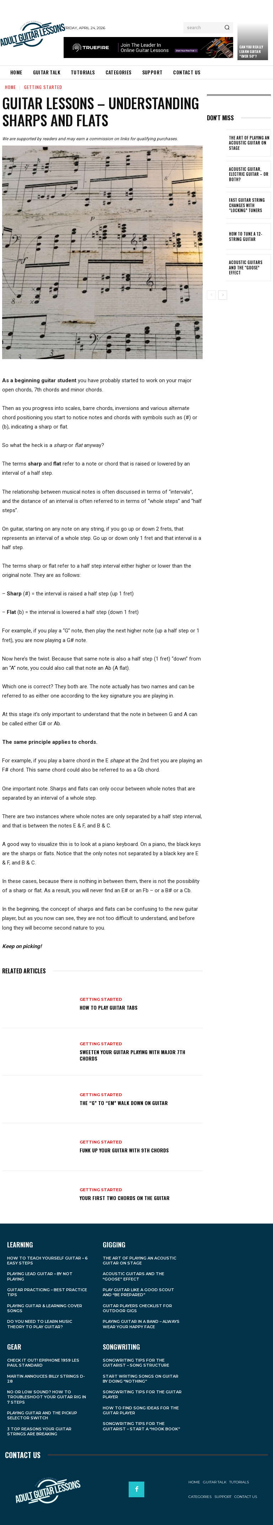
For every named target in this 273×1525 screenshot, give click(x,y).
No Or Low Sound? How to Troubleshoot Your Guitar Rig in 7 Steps (46, 1397)
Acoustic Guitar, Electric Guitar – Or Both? (247, 174)
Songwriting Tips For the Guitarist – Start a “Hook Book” (142, 1426)
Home (10, 87)
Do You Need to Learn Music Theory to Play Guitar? (39, 1324)
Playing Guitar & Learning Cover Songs (44, 1308)
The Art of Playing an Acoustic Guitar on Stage (248, 143)
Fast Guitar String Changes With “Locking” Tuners (245, 205)
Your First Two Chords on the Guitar (125, 1197)
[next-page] (222, 295)
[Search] (227, 27)
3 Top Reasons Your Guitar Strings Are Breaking (39, 1431)
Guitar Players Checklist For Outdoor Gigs (137, 1308)
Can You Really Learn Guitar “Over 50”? (251, 51)
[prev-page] (211, 295)
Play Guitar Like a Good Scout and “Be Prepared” (138, 1292)
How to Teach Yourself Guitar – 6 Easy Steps (47, 1261)
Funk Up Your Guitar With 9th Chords (124, 1150)
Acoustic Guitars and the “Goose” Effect (248, 267)
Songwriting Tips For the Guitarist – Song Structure (136, 1363)
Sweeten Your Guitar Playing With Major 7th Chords (132, 1055)
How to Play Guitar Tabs (109, 1007)
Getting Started (43, 87)
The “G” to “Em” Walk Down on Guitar (124, 1102)
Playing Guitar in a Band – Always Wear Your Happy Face (141, 1324)
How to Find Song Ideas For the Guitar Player (141, 1410)
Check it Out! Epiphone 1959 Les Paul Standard (43, 1363)
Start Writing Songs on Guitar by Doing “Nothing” (140, 1378)
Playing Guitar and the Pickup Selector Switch (42, 1415)
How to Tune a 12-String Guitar (245, 236)
